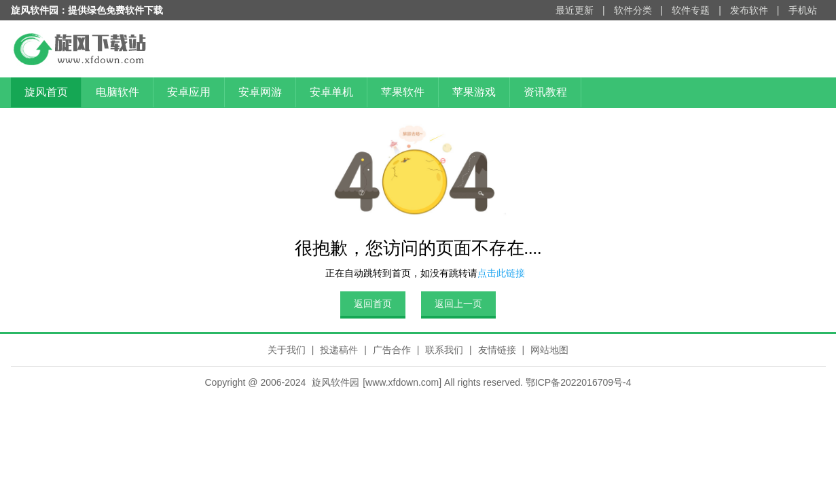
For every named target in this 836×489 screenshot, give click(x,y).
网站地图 (549, 349)
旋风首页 (46, 92)
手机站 (802, 10)
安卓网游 (260, 92)
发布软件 (749, 10)
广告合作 (392, 349)
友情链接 (497, 349)
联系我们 (444, 349)
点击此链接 (501, 273)
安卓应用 (189, 92)
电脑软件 (117, 92)
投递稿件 (339, 349)
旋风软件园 (335, 382)
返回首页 (373, 303)
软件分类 (633, 10)
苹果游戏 (474, 92)
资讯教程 (545, 92)
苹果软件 (402, 92)
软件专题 (691, 10)
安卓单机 (331, 92)
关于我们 (287, 349)
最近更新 (575, 10)
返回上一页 (458, 303)
